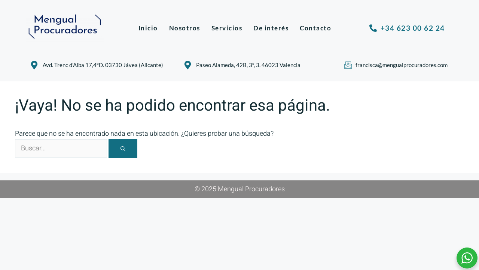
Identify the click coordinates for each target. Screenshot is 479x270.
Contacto (315, 28)
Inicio (148, 28)
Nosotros (184, 28)
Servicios (226, 28)
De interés (271, 28)
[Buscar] (123, 148)
